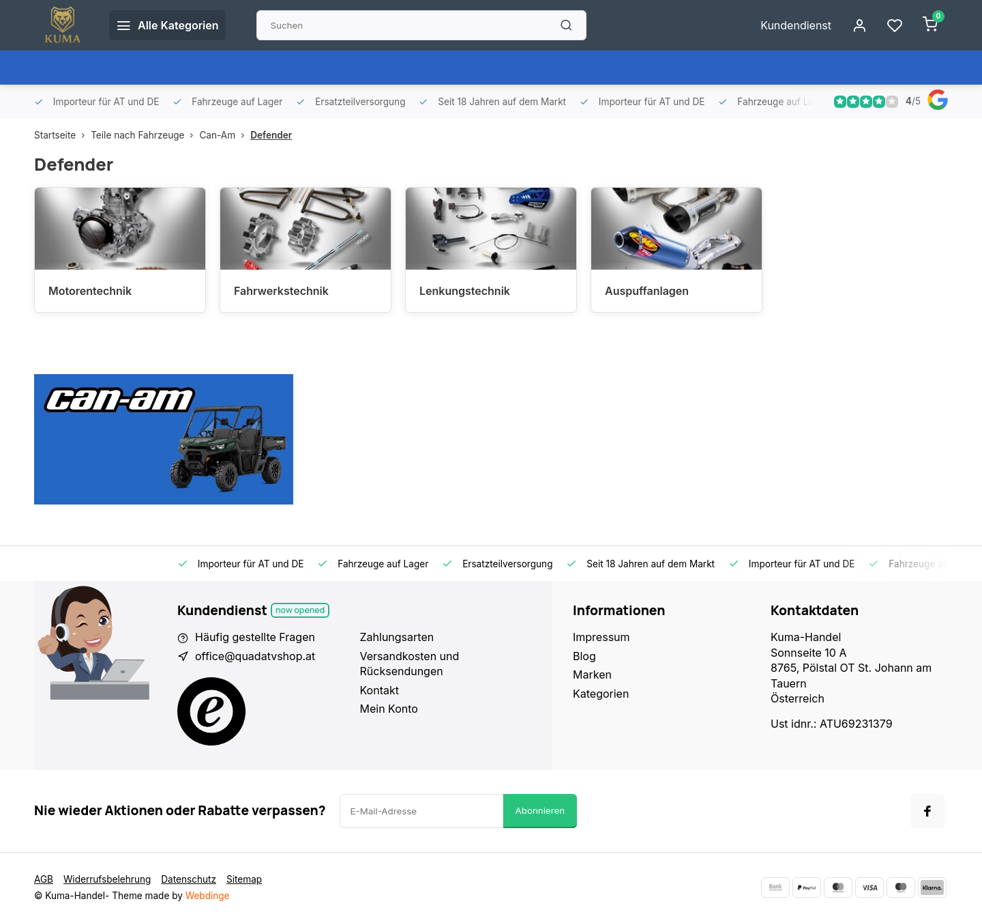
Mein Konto (389, 708)
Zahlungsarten (397, 637)
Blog (584, 656)
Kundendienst (795, 25)
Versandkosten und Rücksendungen (410, 663)
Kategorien (601, 693)
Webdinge (207, 895)
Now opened (300, 610)
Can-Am (224, 135)
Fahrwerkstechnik (281, 291)
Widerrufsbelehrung (107, 879)
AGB (43, 879)
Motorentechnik (90, 291)
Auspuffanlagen (647, 291)
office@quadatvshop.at (255, 656)
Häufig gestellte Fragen (255, 637)
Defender (271, 135)
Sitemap (244, 879)
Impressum (601, 637)
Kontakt (379, 690)
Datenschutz (188, 879)
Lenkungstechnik (464, 291)
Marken (592, 674)
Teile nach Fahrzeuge (145, 135)
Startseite (62, 135)
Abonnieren (540, 810)
